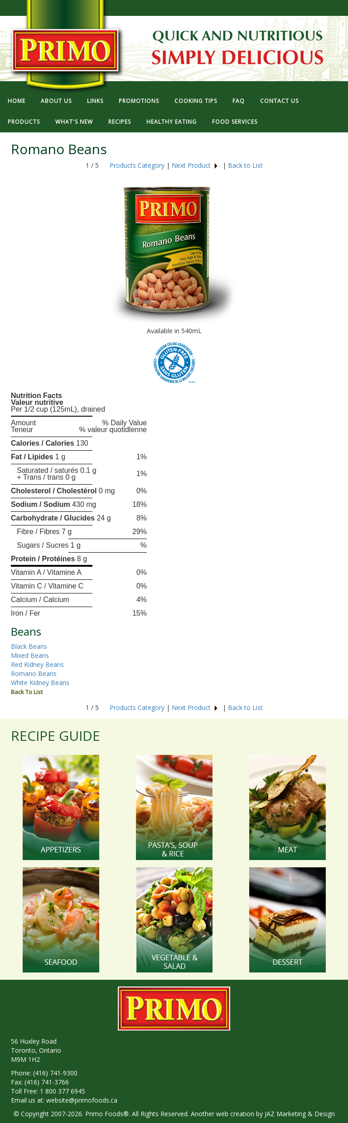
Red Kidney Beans (37, 664)
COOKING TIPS (195, 101)
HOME (16, 101)
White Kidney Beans (40, 682)
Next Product (195, 165)
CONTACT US (279, 101)
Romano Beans (34, 673)
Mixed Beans (30, 655)
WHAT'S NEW (74, 122)
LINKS (95, 101)
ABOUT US (56, 101)
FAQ (238, 101)
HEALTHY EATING (171, 122)
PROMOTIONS (139, 101)
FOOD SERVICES (234, 122)
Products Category (137, 165)
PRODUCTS (24, 122)
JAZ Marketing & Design (300, 1113)
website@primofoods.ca (81, 1100)
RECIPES (119, 122)
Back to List (245, 165)
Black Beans (29, 646)
